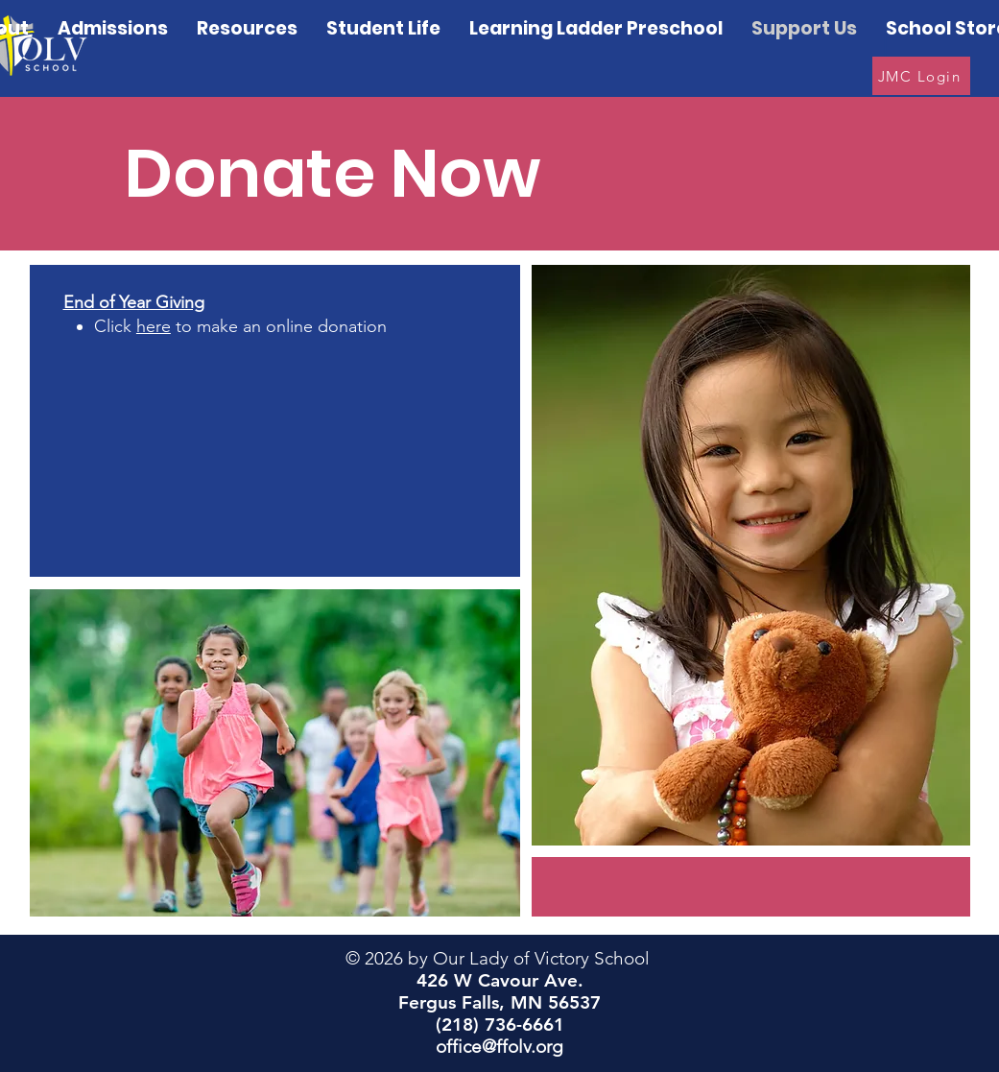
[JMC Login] (921, 76)
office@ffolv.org (499, 1047)
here (153, 326)
